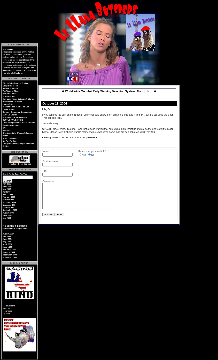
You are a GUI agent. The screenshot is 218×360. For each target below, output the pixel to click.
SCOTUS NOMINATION (13, 120)
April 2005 (7, 192)
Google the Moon (10, 86)
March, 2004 (8, 247)
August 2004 (8, 213)
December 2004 (9, 202)
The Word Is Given (11, 91)
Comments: (48, 181)
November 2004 (9, 205)
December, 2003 (10, 255)
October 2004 (8, 208)
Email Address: (50, 161)
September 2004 (10, 210)
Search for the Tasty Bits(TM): (15, 174)
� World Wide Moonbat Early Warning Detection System (98, 91)
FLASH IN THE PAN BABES (15, 117)
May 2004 (7, 218)
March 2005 (8, 194)
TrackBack (92, 137)
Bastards (7, 130)
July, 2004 (7, 236)
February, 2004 (9, 249)
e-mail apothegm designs (19, 164)
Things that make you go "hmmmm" (19, 144)
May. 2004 (7, 242)
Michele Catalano (14, 73)
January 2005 (8, 200)
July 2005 (7, 184)
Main (140, 91)
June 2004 (7, 215)
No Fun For (10, 141)
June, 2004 (7, 239)
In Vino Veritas (9, 96)
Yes (84, 154)
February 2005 (9, 197)
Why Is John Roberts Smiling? (16, 83)
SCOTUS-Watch (10, 138)
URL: (45, 171)
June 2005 (7, 187)
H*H (4, 128)
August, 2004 (8, 234)
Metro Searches (10, 94)
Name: (46, 151)
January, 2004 (9, 252)
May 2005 (7, 189)
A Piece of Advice (10, 88)
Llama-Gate (8, 104)
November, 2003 (10, 257)
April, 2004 (7, 244)
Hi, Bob (6, 146)
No (92, 154)
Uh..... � (150, 91)
